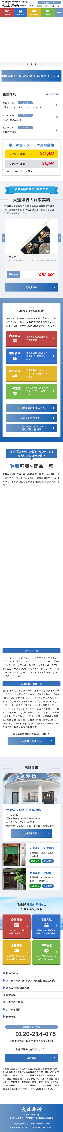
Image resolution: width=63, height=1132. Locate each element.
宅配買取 (21, 12)
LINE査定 (48, 12)
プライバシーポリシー (40, 1123)
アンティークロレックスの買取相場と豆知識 (30, 980)
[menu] (59, 12)
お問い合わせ (19, 1123)
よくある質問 (13, 1009)
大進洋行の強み (14, 1002)
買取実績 (11, 995)
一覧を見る (53, 94)
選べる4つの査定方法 (18, 987)
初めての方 (12, 973)
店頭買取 (7, 12)
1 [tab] (27, 64)
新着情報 (11, 1016)
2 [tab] (31, 64)
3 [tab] (35, 64)
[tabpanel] (31, 39)
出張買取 (34, 12)
